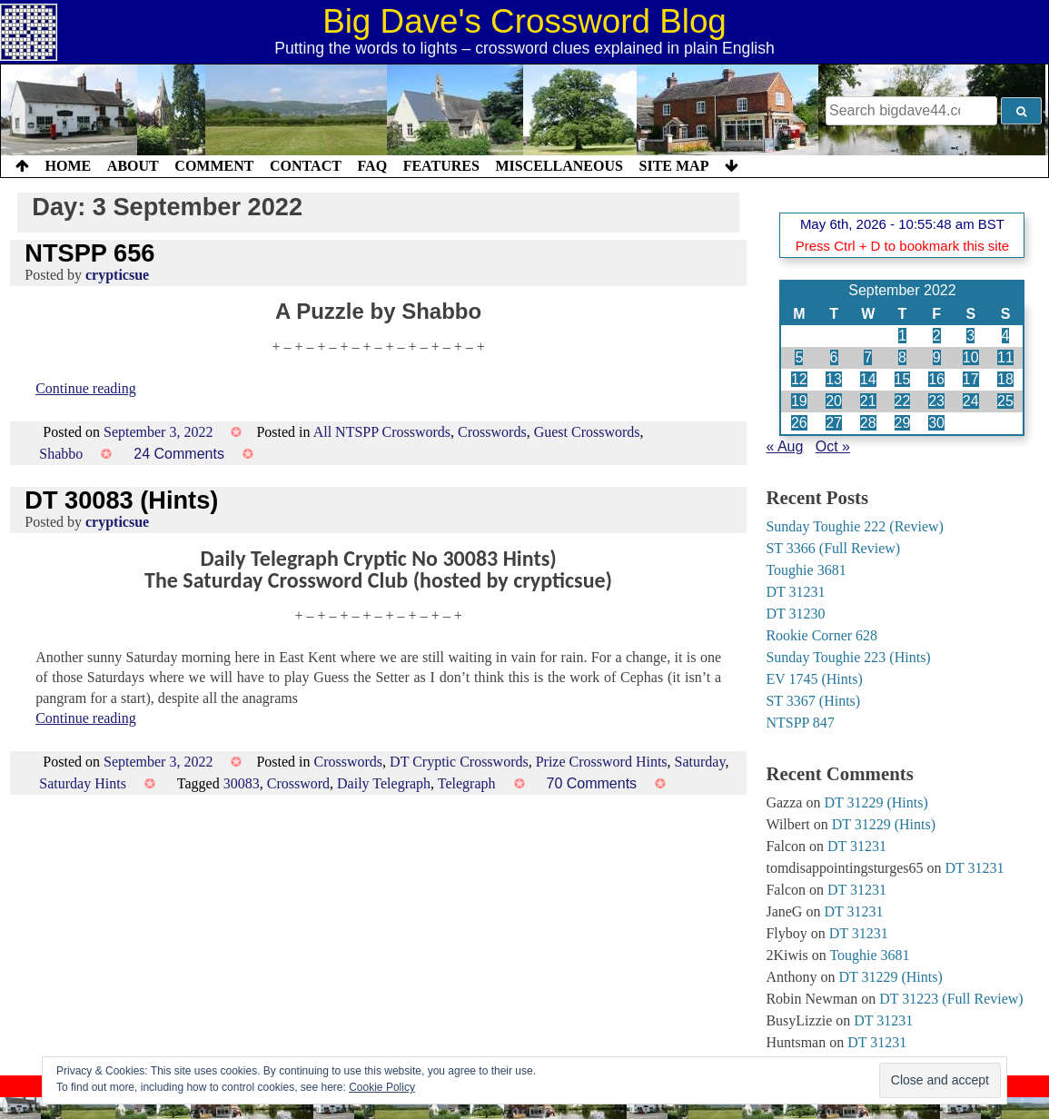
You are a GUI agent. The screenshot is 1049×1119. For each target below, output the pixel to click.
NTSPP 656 (89, 253)
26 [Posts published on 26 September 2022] (799, 423)
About (133, 165)
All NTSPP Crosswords (381, 432)
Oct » (833, 446)
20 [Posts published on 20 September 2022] (834, 401)
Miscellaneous (558, 165)
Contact (305, 165)
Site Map (674, 165)
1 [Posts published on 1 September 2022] (902, 335)
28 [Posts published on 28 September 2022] (868, 423)
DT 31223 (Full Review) (951, 998)
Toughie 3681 (806, 570)
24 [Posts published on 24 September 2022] (971, 401)
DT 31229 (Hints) (875, 802)
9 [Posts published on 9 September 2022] (937, 357)
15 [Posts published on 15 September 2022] (903, 379)
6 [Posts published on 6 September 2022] (834, 357)
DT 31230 (795, 613)
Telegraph (467, 783)
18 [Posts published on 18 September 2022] (1005, 379)
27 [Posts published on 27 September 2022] (834, 423)
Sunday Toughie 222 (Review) (854, 526)
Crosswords (492, 432)
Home (68, 165)
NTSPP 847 (800, 722)
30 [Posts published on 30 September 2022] (936, 423)
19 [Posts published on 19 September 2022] (799, 401)
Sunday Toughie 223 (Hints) (848, 657)
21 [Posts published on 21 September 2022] (868, 401)
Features (441, 165)
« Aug (784, 446)
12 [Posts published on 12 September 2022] (799, 379)
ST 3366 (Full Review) (833, 548)
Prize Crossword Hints (602, 761)
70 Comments (592, 783)
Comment (213, 165)
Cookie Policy (382, 1087)
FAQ (372, 165)
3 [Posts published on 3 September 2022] (970, 335)
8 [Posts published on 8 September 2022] (902, 357)
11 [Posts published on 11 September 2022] (1005, 357)
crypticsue (117, 274)
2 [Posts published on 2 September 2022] (937, 335)
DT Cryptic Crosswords (459, 761)
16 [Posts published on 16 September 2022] (936, 379)
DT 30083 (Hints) (121, 500)
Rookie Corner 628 (821, 635)
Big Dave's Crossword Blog (524, 21)
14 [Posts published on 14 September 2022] (868, 379)
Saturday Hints (82, 783)
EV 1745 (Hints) (814, 679)
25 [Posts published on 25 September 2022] (1005, 401)
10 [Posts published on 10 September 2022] (971, 357)
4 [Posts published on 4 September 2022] (1006, 335)
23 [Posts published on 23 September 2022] (936, 401)
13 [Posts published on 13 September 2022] (834, 379)
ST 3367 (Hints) (813, 700)
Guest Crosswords (587, 432)
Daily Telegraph (383, 783)
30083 (241, 783)
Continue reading (85, 388)
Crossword (298, 783)
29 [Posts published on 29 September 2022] (903, 423)
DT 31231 (795, 591)
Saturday (700, 761)
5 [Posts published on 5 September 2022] (799, 357)
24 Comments (179, 453)
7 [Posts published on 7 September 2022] (868, 357)
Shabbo (61, 453)
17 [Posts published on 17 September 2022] (971, 379)
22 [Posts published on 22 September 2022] (903, 401)
